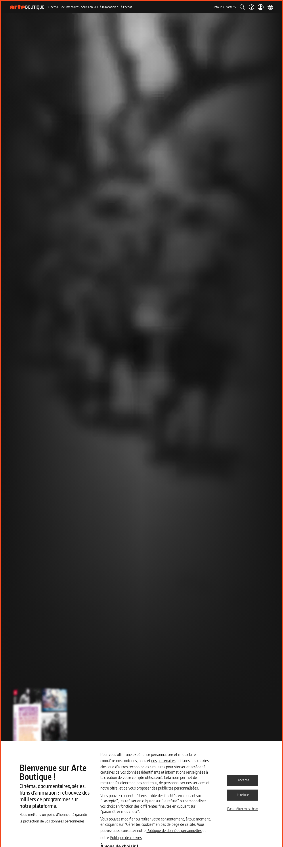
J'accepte (242, 780)
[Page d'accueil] (27, 7)
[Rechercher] (242, 7)
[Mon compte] (261, 7)
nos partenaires (163, 760)
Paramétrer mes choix (242, 808)
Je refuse (242, 794)
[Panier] (270, 7)
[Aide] (251, 7)
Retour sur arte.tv (224, 7)
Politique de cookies (126, 837)
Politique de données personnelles (174, 830)
